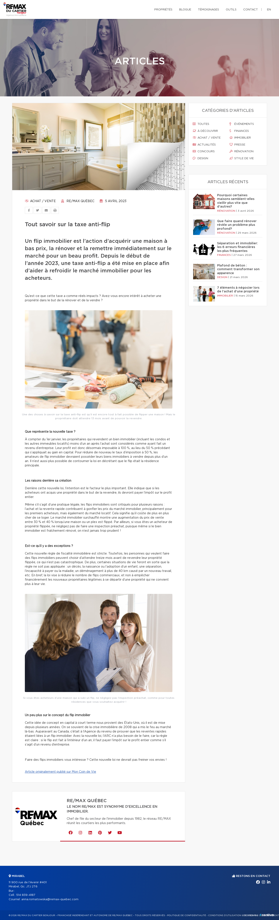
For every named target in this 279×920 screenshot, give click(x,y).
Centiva (267, 914)
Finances (239, 130)
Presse (237, 144)
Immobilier (240, 137)
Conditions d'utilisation (224, 915)
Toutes (201, 124)
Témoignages (208, 9)
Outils (231, 9)
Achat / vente (40, 201)
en (269, 9)
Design (200, 158)
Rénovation (241, 151)
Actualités (204, 144)
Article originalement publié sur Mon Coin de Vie (60, 771)
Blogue (185, 9)
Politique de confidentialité (186, 915)
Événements (242, 124)
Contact (250, 9)
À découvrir (205, 130)
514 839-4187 (25, 895)
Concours (204, 151)
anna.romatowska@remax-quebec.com (49, 899)
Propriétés (163, 9)
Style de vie (242, 158)
